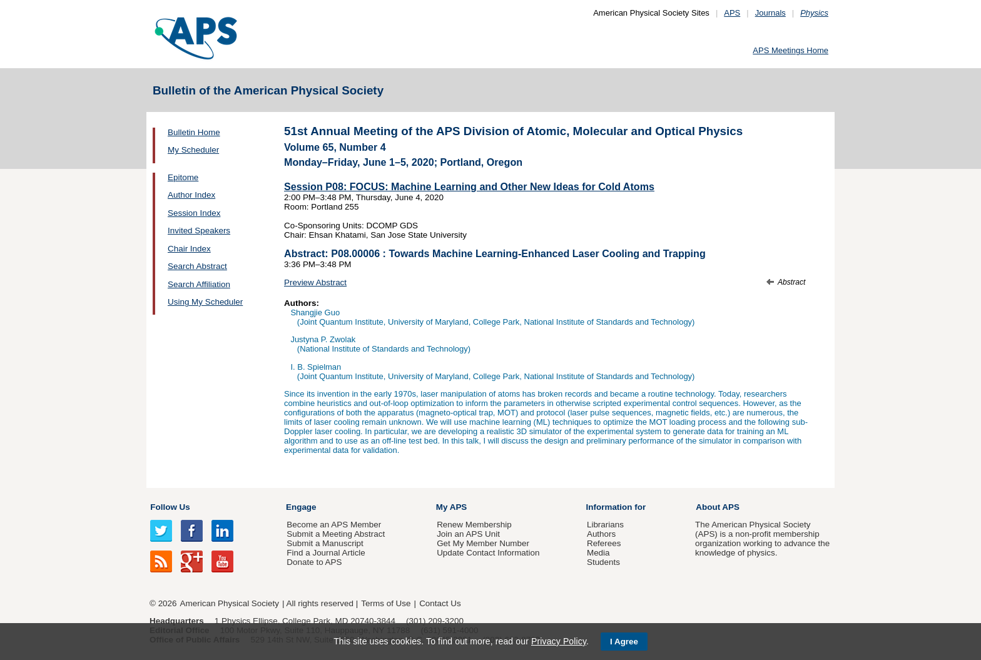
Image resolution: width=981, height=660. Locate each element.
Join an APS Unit (468, 534)
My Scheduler (193, 150)
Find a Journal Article (326, 552)
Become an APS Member (334, 524)
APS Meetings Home (790, 50)
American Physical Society (229, 603)
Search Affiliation (199, 284)
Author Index (191, 195)
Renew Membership (474, 524)
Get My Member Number (483, 543)
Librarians (605, 524)
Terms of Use (385, 603)
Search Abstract (197, 266)
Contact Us (439, 603)
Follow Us (170, 507)
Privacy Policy (558, 641)
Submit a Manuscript (325, 543)
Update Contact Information (488, 552)
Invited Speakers (199, 230)
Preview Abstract (315, 282)
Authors (601, 534)
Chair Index (189, 248)
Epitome (183, 177)
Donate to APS (314, 562)
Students (603, 562)
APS (732, 13)
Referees (604, 543)
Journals (770, 13)
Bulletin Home (194, 132)
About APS (718, 507)
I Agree (624, 641)
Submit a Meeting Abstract (336, 534)
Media (598, 552)
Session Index (194, 213)
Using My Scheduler (205, 302)
